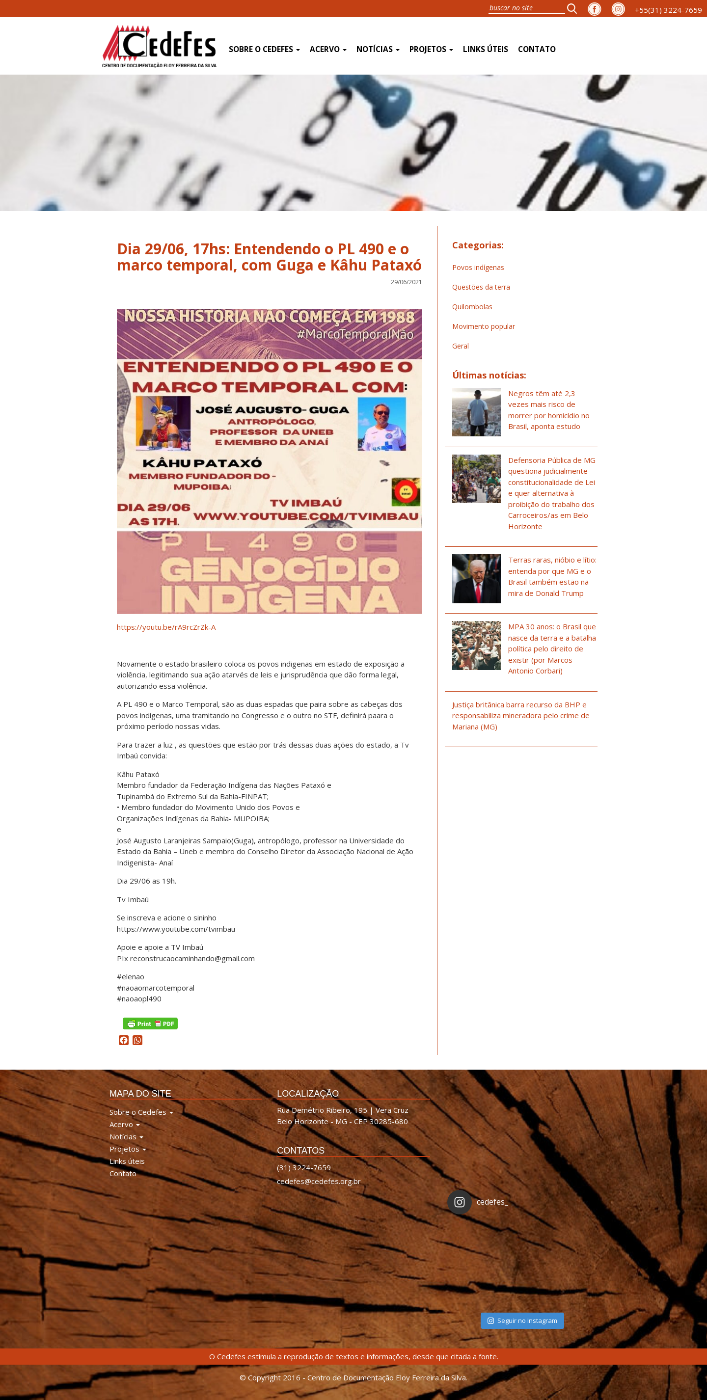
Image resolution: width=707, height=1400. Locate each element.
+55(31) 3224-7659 (668, 10)
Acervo (328, 49)
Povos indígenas (478, 267)
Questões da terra (481, 287)
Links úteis (485, 49)
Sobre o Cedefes (264, 49)
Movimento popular (483, 326)
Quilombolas (472, 306)
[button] (575, 8)
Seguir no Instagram (522, 1320)
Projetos (431, 49)
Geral (460, 345)
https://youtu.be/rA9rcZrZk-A (166, 627)
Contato (537, 49)
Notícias (378, 49)
